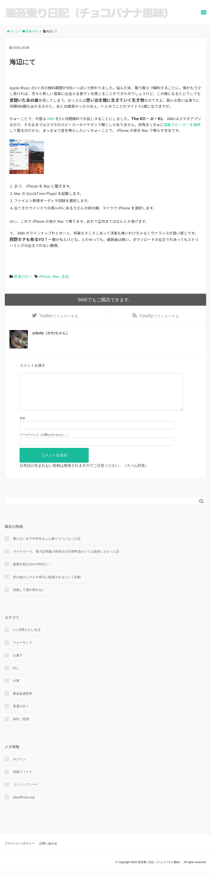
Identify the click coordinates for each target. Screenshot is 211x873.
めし (16, 676)
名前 (22, 426)
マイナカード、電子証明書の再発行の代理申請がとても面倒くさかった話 (66, 559)
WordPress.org (23, 805)
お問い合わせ (48, 851)
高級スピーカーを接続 (182, 124)
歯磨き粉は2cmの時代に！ (32, 572)
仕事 (16, 688)
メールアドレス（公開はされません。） (44, 442)
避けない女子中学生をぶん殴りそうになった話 (47, 546)
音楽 (65, 276)
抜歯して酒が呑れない (29, 597)
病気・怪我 (21, 727)
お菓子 (18, 663)
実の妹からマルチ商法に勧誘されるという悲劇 (47, 584)
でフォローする (59, 316)
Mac (56, 276)
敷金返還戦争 (22, 701)
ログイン (19, 767)
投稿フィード (22, 779)
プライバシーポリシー (20, 851)
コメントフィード (26, 792)
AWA (50, 118)
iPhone (44, 276)
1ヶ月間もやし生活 (27, 637)
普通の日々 (23, 276)
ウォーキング (22, 650)
